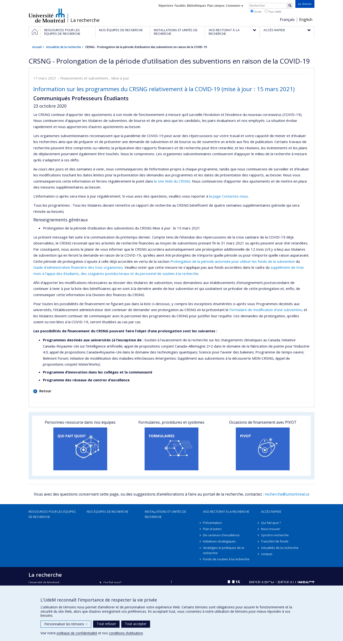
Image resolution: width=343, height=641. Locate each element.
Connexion (234, 6)
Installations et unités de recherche (165, 514)
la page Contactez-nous (228, 196)
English (305, 19)
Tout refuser (106, 623)
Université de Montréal (47, 15)
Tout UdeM (273, 11)
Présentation (212, 523)
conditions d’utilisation (126, 633)
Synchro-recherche (275, 535)
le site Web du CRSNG (172, 181)
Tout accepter (135, 623)
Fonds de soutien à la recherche (226, 559)
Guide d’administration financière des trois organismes (78, 267)
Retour (44, 390)
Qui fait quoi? (112, 583)
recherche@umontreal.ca (287, 494)
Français (287, 19)
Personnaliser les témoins (65, 624)
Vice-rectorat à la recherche (226, 511)
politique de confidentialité (77, 633)
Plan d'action (212, 529)
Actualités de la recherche (63, 47)
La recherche (85, 20)
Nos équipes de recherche (107, 511)
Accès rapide (271, 511)
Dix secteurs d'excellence (221, 535)
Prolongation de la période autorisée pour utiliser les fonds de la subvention (232, 261)
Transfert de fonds (274, 541)
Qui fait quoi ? (271, 523)
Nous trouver (270, 529)
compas (266, 554)
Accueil (37, 47)
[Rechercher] (290, 6)
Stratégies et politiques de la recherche (223, 550)
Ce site (255, 11)
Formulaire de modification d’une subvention (265, 309)
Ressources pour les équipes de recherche (52, 514)
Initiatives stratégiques (219, 541)
